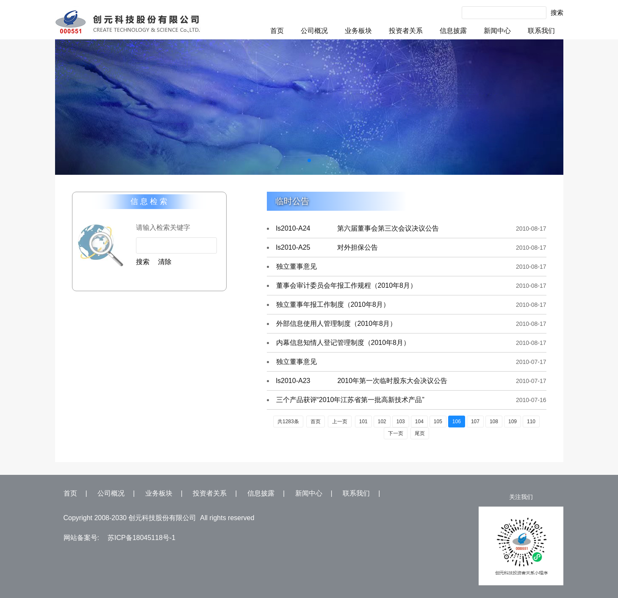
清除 (165, 261)
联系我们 (541, 30)
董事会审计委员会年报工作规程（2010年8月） (346, 285)
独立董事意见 (296, 266)
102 (382, 421)
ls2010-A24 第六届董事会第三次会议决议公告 (357, 228)
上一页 (339, 421)
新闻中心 (497, 30)
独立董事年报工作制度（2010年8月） (333, 304)
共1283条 (288, 421)
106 (456, 421)
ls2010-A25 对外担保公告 (327, 247)
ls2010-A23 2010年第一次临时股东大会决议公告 (362, 380)
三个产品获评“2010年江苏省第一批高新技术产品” (350, 399)
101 (363, 421)
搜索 (557, 12)
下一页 (395, 433)
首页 (277, 30)
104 (419, 421)
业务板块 (358, 30)
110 (531, 421)
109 (512, 421)
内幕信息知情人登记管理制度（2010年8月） (343, 342)
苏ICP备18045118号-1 (141, 537)
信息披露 (453, 30)
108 (494, 421)
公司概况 (314, 30)
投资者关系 (406, 30)
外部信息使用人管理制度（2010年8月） (336, 323)
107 (475, 421)
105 (438, 421)
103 (400, 421)
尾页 (420, 433)
